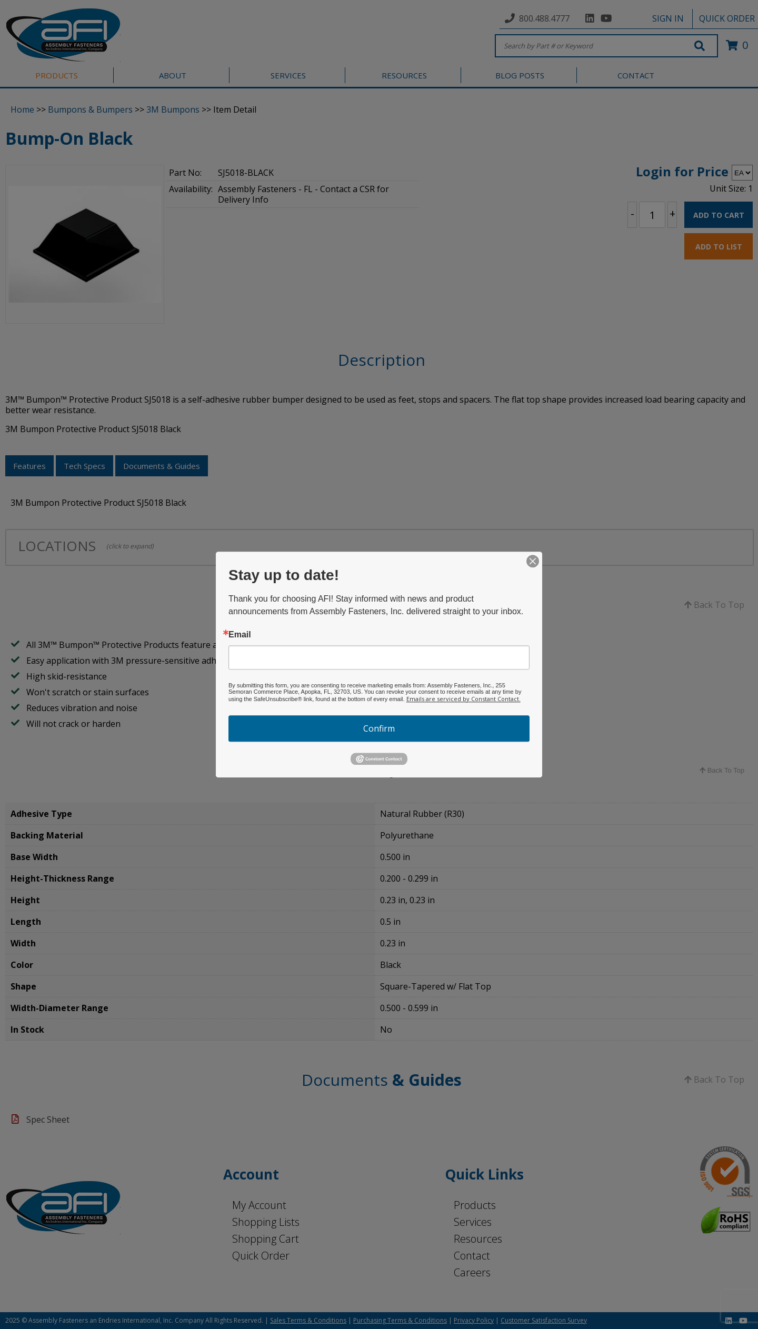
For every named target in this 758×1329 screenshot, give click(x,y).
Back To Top (714, 604)
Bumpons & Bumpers (90, 109)
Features (29, 466)
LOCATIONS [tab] (86, 545)
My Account (259, 1205)
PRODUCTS (56, 75)
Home (22, 109)
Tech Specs (84, 466)
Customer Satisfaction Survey (544, 1320)
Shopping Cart (265, 1239)
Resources (478, 1239)
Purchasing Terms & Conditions (400, 1320)
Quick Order (261, 1255)
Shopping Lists (266, 1222)
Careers (472, 1272)
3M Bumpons (173, 109)
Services (473, 1222)
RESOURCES (404, 75)
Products (475, 1205)
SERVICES (288, 75)
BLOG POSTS (519, 75)
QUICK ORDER (727, 18)
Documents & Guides (161, 466)
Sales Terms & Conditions (308, 1320)
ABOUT (172, 75)
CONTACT (635, 75)
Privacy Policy (474, 1320)
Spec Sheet (47, 1119)
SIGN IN (668, 18)
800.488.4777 (544, 18)
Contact (472, 1255)
